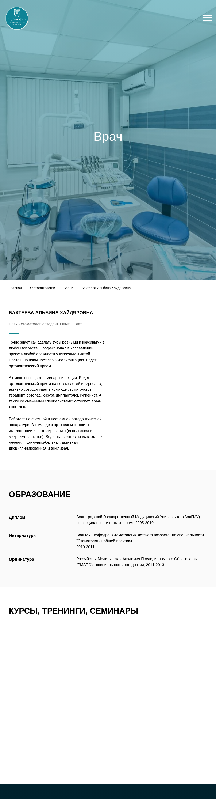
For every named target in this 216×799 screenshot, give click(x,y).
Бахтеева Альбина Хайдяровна (106, 288)
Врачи (68, 288)
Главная (15, 288)
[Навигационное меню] (207, 18)
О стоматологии (42, 288)
